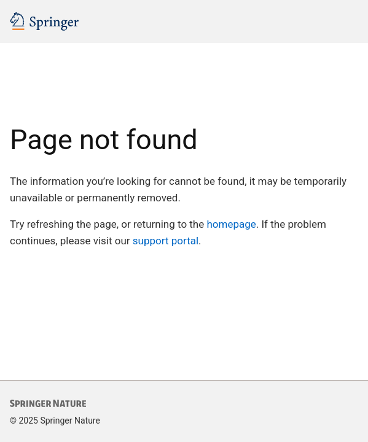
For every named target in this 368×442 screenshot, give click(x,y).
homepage (231, 224)
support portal (165, 241)
